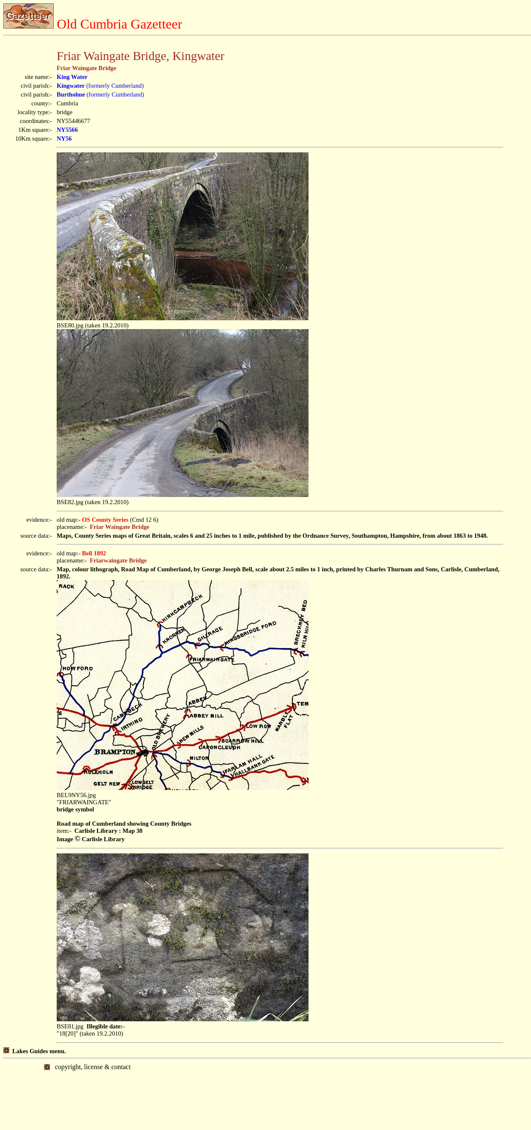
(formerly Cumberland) (100, 85)
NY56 (64, 138)
